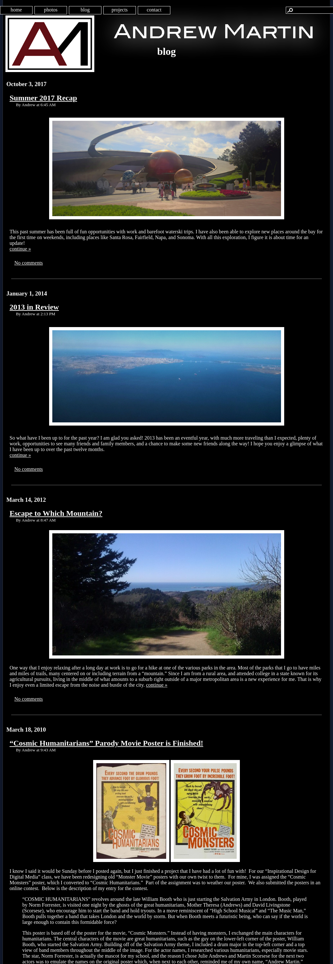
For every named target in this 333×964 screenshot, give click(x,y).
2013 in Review (34, 307)
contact (154, 9)
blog (85, 9)
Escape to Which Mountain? (56, 513)
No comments (28, 263)
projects (120, 9)
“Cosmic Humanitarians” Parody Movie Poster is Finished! (106, 743)
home (16, 9)
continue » (20, 249)
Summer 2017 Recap (43, 98)
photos (51, 9)
